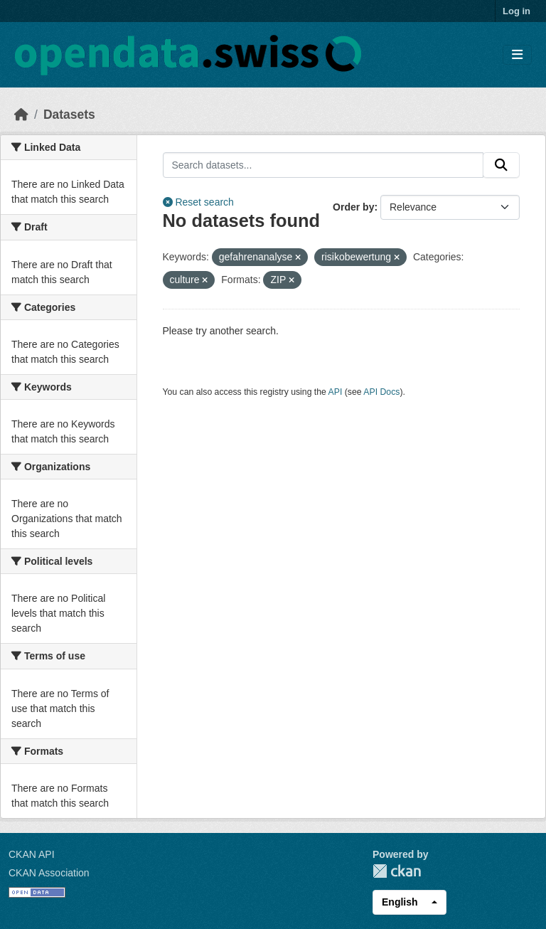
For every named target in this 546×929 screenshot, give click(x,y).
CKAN (397, 871)
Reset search (198, 202)
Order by (353, 207)
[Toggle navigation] (517, 55)
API (335, 392)
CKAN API (32, 854)
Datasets (69, 114)
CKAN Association (49, 872)
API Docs (381, 392)
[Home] (21, 114)
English (400, 902)
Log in (516, 11)
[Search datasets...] (323, 165)
